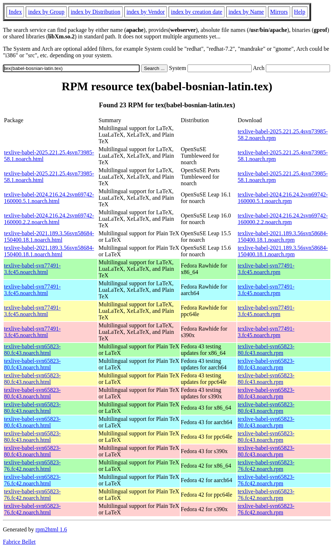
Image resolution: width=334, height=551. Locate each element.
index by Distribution (95, 12)
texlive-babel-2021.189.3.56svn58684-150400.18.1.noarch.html (49, 236)
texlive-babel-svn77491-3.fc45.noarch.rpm (266, 268)
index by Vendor (146, 12)
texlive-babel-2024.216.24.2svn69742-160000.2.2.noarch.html (49, 218)
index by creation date (196, 12)
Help (299, 12)
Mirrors (279, 12)
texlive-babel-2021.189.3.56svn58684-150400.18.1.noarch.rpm (282, 236)
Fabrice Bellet (19, 542)
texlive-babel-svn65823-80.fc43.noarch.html (32, 349)
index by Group (46, 12)
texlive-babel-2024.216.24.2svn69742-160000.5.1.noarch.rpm (282, 197)
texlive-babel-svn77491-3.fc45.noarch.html (32, 268)
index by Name (246, 12)
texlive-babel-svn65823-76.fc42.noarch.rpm (266, 465)
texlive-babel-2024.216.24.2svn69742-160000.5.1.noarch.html (49, 197)
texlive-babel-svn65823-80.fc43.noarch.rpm (266, 349)
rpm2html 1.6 (51, 529)
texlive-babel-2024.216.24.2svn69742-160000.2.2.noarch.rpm (282, 218)
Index (15, 12)
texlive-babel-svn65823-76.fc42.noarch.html (32, 465)
